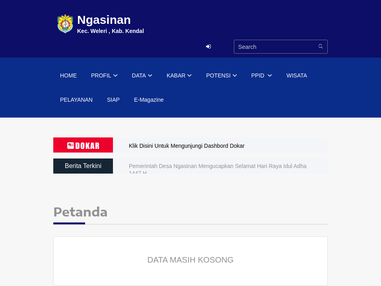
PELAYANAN (76, 100)
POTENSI (221, 76)
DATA (142, 76)
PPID (261, 76)
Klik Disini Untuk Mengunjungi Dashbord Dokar (187, 146)
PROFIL (104, 76)
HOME (68, 75)
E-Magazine (149, 100)
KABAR (179, 76)
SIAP (113, 100)
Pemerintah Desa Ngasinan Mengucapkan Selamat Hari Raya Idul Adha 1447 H (218, 169)
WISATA (296, 75)
